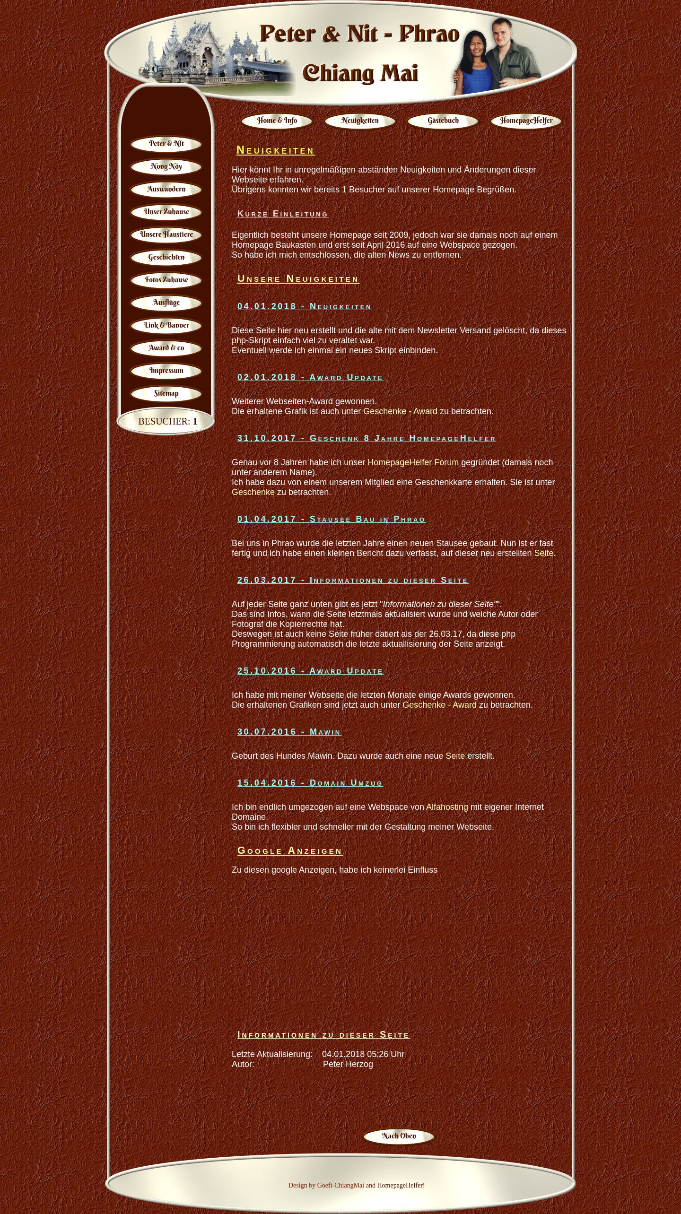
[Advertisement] (400, 950)
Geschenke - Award (400, 411)
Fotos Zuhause (166, 279)
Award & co (166, 347)
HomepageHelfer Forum (413, 462)
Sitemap (166, 393)
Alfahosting (447, 807)
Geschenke (253, 492)
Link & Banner (166, 325)
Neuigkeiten (360, 120)
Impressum (166, 370)
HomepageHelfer (526, 120)
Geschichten (166, 256)
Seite (543, 553)
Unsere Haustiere (166, 234)
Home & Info (277, 120)
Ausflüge (166, 302)
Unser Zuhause (166, 211)
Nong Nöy (166, 166)
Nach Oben (399, 1135)
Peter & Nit (166, 143)
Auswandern (166, 188)
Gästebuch (443, 120)
